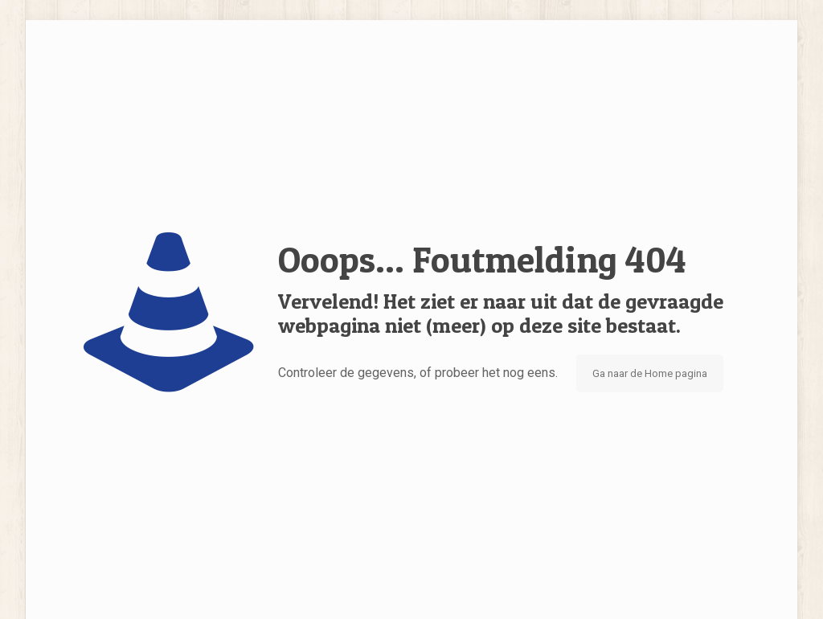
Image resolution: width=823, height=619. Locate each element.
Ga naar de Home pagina (649, 373)
